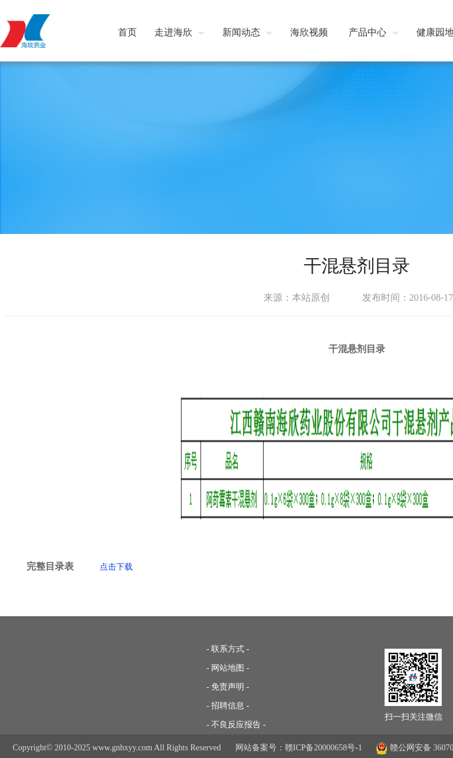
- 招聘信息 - (227, 705)
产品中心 (374, 32)
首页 (127, 32)
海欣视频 (309, 32)
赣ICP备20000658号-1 (323, 747)
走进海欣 (180, 32)
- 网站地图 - (227, 667)
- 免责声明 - (227, 686)
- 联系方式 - (227, 649)
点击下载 (116, 566)
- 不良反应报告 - (235, 724)
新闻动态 (247, 32)
